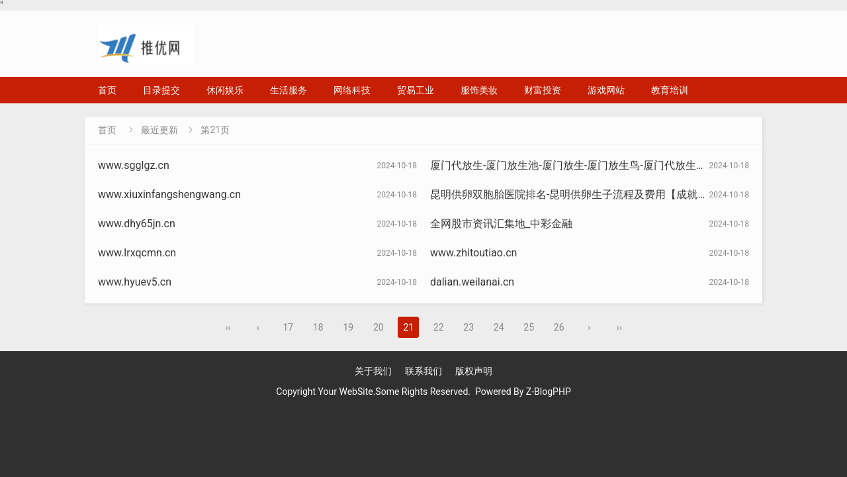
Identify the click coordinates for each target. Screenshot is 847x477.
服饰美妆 (479, 90)
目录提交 (161, 90)
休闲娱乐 (225, 90)
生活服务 (288, 90)
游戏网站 (606, 90)
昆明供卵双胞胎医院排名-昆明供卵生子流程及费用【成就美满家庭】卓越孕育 (611, 194)
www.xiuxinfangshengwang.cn (169, 194)
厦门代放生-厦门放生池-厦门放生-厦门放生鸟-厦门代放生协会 (573, 165)
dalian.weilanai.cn (472, 282)
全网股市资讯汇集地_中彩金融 (501, 223)
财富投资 (542, 90)
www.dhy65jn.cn (136, 223)
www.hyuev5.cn (134, 282)
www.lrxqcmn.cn (137, 252)
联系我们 (423, 371)
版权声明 (473, 371)
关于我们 (373, 371)
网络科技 (352, 90)
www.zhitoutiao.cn (473, 252)
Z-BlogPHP (548, 391)
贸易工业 (415, 90)
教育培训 (669, 90)
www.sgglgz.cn (133, 165)
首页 (107, 90)
